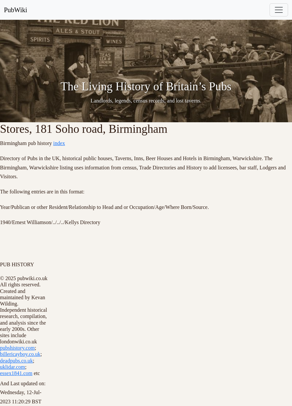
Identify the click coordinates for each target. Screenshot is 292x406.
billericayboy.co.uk (20, 354)
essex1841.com (16, 373)
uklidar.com (12, 367)
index (59, 143)
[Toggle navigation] (279, 9)
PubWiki (15, 10)
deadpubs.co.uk (16, 360)
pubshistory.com (17, 348)
